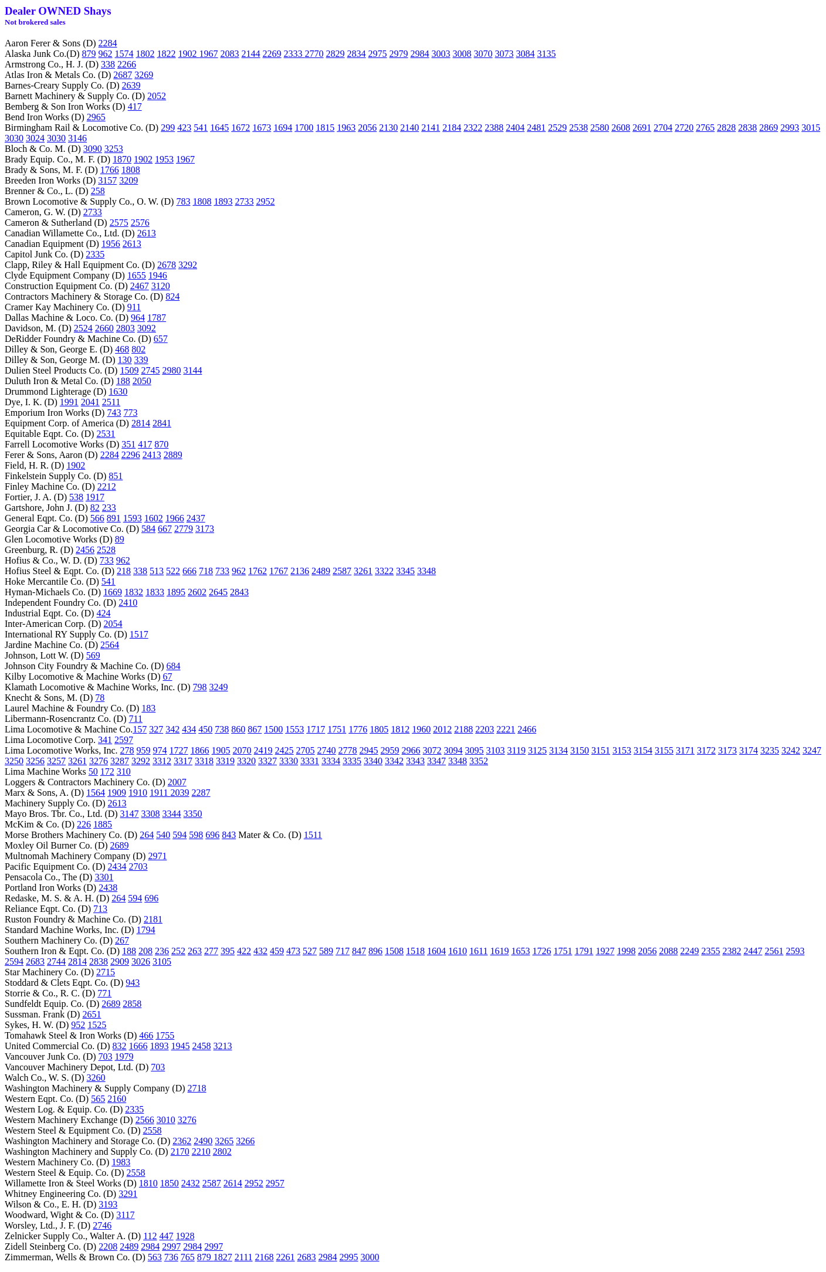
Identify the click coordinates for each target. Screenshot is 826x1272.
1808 (130, 170)
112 (150, 1236)
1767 (278, 571)
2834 (356, 54)
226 (84, 824)
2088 (668, 951)
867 (255, 729)
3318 (204, 761)
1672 (240, 128)
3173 (204, 529)
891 (114, 518)
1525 (96, 1025)
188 (123, 381)
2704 (663, 128)
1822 (166, 54)
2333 (294, 54)
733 (107, 560)
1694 (282, 128)
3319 (225, 761)
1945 (180, 1046)
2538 (578, 128)
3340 (373, 761)
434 (189, 729)
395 (228, 951)
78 (99, 698)
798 (200, 687)
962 (106, 54)
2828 (726, 128)
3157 (107, 180)
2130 (388, 128)
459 (277, 951)
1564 (95, 793)
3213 (223, 1046)
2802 (222, 1151)
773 (130, 413)
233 (109, 508)
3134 (558, 750)
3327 (267, 761)
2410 (128, 603)
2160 (116, 1099)
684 (174, 666)
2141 (430, 128)
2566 (145, 1120)
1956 (110, 244)
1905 (221, 750)
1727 (179, 750)
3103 (495, 750)
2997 (171, 1246)
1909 (116, 793)
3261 (363, 571)
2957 (275, 1183)
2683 (35, 961)
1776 (357, 729)
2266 (126, 64)
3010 (166, 1120)
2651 (91, 1014)
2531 (105, 434)
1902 (188, 54)
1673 (261, 128)
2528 (106, 550)
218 (124, 571)
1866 (200, 750)
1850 (169, 1183)
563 (155, 1257)
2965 (96, 117)
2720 (684, 128)
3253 (113, 149)
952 (78, 1025)
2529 (557, 128)
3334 (330, 761)
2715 (105, 972)
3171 (685, 750)
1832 (133, 592)
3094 (453, 750)
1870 (122, 159)
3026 (140, 961)
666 (189, 571)
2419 (263, 750)
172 (107, 771)
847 (359, 951)
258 (98, 191)
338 (108, 64)
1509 (129, 370)
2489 (321, 571)
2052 (156, 96)
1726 (541, 951)
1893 (223, 201)
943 (133, 983)
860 (238, 729)
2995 (349, 1257)
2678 (166, 265)
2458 (201, 1046)
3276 (98, 761)
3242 (790, 750)
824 (172, 296)
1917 (95, 497)
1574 (124, 54)
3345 (405, 571)
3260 (96, 1078)
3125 (537, 750)
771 (104, 993)
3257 (56, 761)
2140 (409, 128)
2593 (795, 951)
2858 (132, 1004)
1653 (520, 951)
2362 (181, 1141)
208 (145, 951)
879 (89, 54)
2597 (123, 740)
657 (161, 339)
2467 (139, 286)
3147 (129, 814)
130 (125, 360)
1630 (118, 391)
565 (98, 1099)
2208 (108, 1246)
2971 (157, 856)
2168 (264, 1257)
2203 (484, 729)
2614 (233, 1183)
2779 (183, 529)
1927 (604, 951)
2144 (251, 54)
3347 (436, 761)
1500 (273, 729)
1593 (132, 518)
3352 (478, 761)
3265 (224, 1141)
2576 (140, 223)
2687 (122, 75)
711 (135, 719)
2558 (152, 1130)
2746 (102, 1225)
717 (343, 951)
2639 (131, 85)
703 (106, 1056)
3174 (748, 750)
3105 (162, 961)
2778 (347, 750)
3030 (14, 138)
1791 (583, 951)
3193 (108, 1204)
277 (211, 951)
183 (148, 708)
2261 (285, 1257)
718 (206, 571)
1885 (102, 824)
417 (135, 106)
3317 (183, 761)
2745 (150, 370)
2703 (138, 866)
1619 (499, 951)
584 (148, 529)
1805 (379, 729)
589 (326, 951)
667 (165, 529)
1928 (185, 1236)
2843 (239, 592)
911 (134, 307)
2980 (171, 370)
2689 (119, 845)
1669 (112, 592)
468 (122, 349)
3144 (192, 370)
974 (160, 750)
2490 (203, 1141)
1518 (415, 951)
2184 (451, 128)
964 (138, 318)
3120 (160, 286)
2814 (140, 423)
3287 (119, 761)
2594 (14, 961)
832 (120, 1046)
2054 (113, 624)
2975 (377, 54)
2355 (710, 951)
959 (144, 750)
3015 (810, 128)
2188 (463, 729)
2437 (196, 518)
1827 (223, 1257)
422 (244, 951)
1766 (109, 170)
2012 (442, 729)
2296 (130, 455)
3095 (474, 750)
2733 (244, 201)
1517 (139, 634)
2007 (177, 782)
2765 (705, 128)
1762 (257, 571)
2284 (108, 43)
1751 (336, 729)
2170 (180, 1151)
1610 (457, 951)
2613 (146, 233)
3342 (394, 761)
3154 (643, 750)
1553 (294, 729)
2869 (768, 128)
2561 (773, 951)
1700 (303, 128)
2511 (111, 402)
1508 (394, 951)
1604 (436, 951)
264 (147, 835)
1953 (164, 159)
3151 (600, 750)
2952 (265, 201)
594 (179, 835)
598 (196, 835)
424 (103, 613)
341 (105, 740)
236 (162, 951)
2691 (641, 128)
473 (293, 951)
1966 (174, 518)
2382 (731, 951)
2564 (109, 645)
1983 (120, 1162)
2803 (125, 328)
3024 (35, 138)
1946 (157, 275)
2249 (689, 951)
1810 (148, 1183)
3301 (103, 877)
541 (201, 128)
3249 (218, 687)
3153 (621, 750)
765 (188, 1257)
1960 (421, 729)
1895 (176, 592)
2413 (152, 455)
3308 (150, 814)
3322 (384, 571)
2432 (190, 1183)
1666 (138, 1046)
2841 (162, 423)
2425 (284, 750)
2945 (369, 750)
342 (172, 729)
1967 (208, 54)
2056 (367, 128)
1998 (626, 951)
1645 (219, 128)
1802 (145, 54)
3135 (546, 54)
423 (184, 128)
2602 (197, 592)
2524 (83, 328)
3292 (187, 265)
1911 (160, 793)
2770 (314, 54)
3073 (504, 54)
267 (122, 940)
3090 (92, 149)
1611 (478, 951)
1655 (136, 275)
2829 (335, 54)
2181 (153, 919)
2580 (599, 128)
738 (222, 729)
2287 (201, 793)
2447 (752, 951)
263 (195, 951)
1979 (124, 1056)
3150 (579, 750)
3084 (525, 54)
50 (93, 771)
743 (114, 413)
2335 (95, 254)
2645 (218, 592)
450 (205, 729)
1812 (400, 729)
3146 (77, 138)
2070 (242, 750)
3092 (146, 328)
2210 (201, 1151)
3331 (309, 761)
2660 (104, 328)
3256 (35, 761)
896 (375, 951)
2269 (272, 54)
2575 (119, 223)
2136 (299, 571)
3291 (128, 1194)
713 (100, 909)
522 (173, 571)
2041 (90, 402)
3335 (352, 761)
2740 (326, 750)
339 (141, 360)
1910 (137, 793)
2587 (342, 571)
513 (157, 571)
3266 (245, 1141)
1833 (154, 592)
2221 (505, 729)
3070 (483, 54)
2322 (472, 128)
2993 (789, 128)
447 (167, 1236)
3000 (370, 1257)
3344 (172, 814)
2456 (85, 550)
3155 (664, 750)
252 (178, 951)
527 (310, 951)
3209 (128, 180)
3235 (769, 750)
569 (93, 655)
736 (171, 1257)
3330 (288, 761)
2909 (119, 961)
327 (156, 729)
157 (140, 729)
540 (163, 835)
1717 (315, 729)
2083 (230, 54)
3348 (426, 571)
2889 (173, 455)
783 (183, 201)
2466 (526, 729)
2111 (244, 1257)
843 (229, 835)
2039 (180, 793)
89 (119, 539)
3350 (193, 814)
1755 (164, 1035)
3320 (246, 761)
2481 (536, 128)
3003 (441, 54)
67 (167, 676)
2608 (620, 128)
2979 (399, 54)
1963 (346, 128)
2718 (197, 1088)
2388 (494, 128)
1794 (146, 930)
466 (146, 1035)
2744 (56, 961)
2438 (108, 888)
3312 (162, 761)
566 (97, 518)
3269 (143, 75)
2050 (142, 381)
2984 (420, 54)
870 (161, 444)
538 (76, 497)
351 (128, 444)
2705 (305, 750)
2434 (117, 866)
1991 (69, 402)
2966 (411, 750)
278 (127, 750)
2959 (390, 750)
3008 (462, 54)
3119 (516, 750)
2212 (106, 486)
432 (260, 951)
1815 (325, 128)
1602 (153, 518)
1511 (313, 835)
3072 (432, 750)
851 (116, 476)
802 (138, 349)
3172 (706, 750)
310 (124, 771)
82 (95, 508)
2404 (515, 128)
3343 (415, 761)
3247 (812, 750)
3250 (14, 761)
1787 (156, 318)
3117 (125, 1215)
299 (168, 128)
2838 (747, 128)
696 (212, 835)
